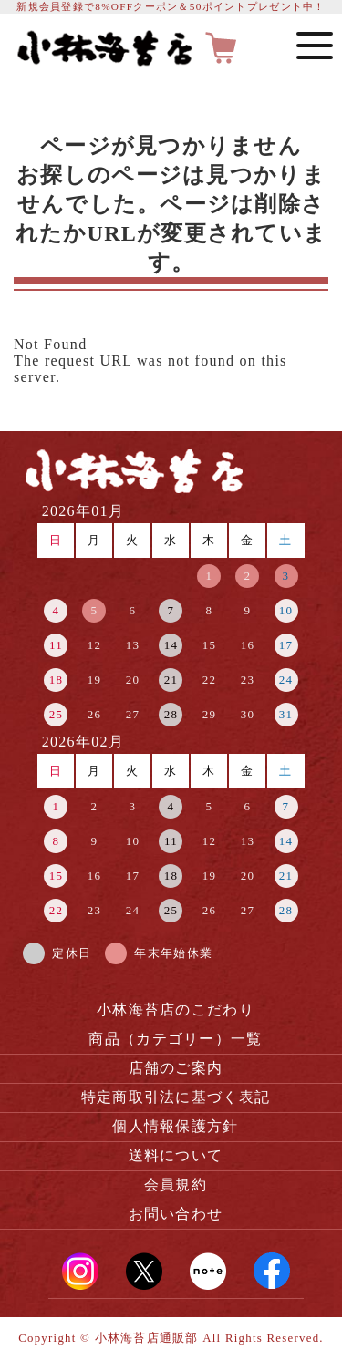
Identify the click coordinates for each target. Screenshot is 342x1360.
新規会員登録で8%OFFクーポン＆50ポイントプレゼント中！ (170, 6)
